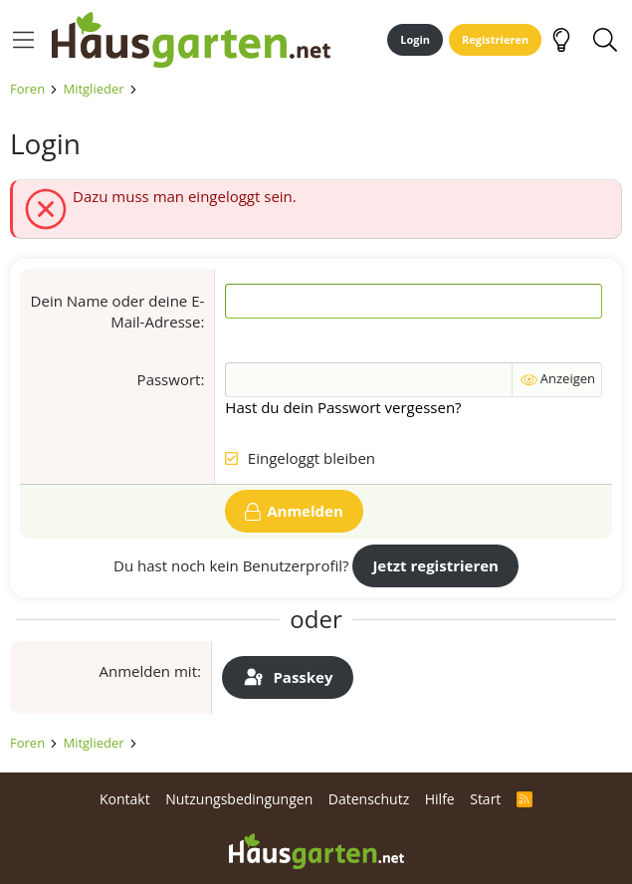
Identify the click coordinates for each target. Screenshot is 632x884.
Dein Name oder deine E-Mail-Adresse (118, 311)
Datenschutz (368, 798)
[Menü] (23, 40)
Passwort (169, 379)
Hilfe (440, 798)
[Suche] (604, 40)
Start (485, 798)
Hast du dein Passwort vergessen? (343, 407)
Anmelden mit (148, 671)
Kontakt (125, 798)
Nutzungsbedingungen (239, 798)
